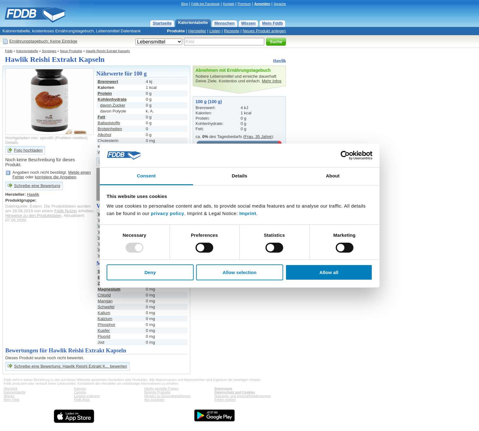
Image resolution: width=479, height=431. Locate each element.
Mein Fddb (272, 23)
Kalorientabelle (193, 22)
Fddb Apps (82, 399)
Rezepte (231, 31)
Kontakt (228, 4)
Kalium (104, 312)
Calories (80, 392)
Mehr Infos (271, 81)
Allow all (329, 272)
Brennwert (108, 81)
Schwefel (106, 307)
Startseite (162, 23)
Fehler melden (225, 399)
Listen (215, 31)
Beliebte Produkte (157, 392)
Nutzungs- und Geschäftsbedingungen (242, 396)
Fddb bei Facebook (205, 4)
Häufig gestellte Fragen (161, 388)
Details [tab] (239, 175)
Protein (105, 93)
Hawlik (279, 60)
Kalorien (80, 388)
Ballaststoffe (109, 123)
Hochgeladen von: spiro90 (29, 137)
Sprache (280, 4)
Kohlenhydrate (112, 99)
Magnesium (109, 289)
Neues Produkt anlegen (264, 31)
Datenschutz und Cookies (234, 392)
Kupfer (104, 330)
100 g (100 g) (209, 101)
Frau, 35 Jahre (258, 136)
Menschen (224, 23)
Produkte (176, 31)
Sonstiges (49, 51)
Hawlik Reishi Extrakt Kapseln (108, 51)
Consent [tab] (146, 175)
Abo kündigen (154, 399)
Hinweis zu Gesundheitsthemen (167, 396)
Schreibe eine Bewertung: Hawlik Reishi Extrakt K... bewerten (70, 366)
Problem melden (71, 137)
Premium (244, 4)
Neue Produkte (71, 51)
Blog (184, 4)
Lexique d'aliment (87, 396)
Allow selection (239, 272)
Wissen (248, 23)
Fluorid (104, 336)
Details (11, 142)
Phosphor (106, 324)
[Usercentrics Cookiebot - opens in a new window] (345, 155)
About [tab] (333, 175)
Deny (150, 272)
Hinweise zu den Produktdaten (33, 215)
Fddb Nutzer (65, 211)
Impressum (223, 388)
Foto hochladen (28, 150)
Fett (101, 117)
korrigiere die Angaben (55, 177)
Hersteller (197, 31)
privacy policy (167, 213)
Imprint (247, 213)
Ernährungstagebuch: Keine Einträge (43, 41)
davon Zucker (112, 105)
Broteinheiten (110, 128)
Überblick (10, 388)
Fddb (8, 51)
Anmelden (262, 4)
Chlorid (104, 295)
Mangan (105, 301)
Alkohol (104, 134)
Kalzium (105, 318)
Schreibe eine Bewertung (37, 185)
